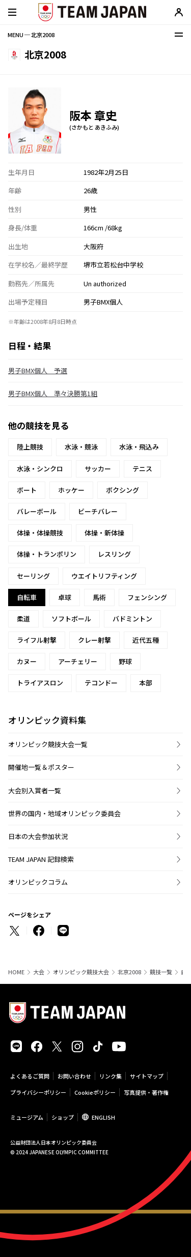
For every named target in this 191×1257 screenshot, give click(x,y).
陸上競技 (30, 447)
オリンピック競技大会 (81, 972)
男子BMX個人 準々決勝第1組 (52, 393)
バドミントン (132, 618)
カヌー (27, 661)
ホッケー (71, 490)
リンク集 (110, 1076)
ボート (27, 490)
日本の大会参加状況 (38, 836)
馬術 (99, 597)
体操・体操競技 (40, 532)
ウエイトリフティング (104, 576)
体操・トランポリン (46, 554)
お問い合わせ (74, 1076)
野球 (125, 661)
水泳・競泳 (81, 447)
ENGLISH (103, 1117)
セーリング (33, 576)
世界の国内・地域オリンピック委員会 (64, 813)
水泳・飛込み (139, 447)
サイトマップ (146, 1076)
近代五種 (145, 640)
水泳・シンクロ (40, 468)
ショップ (62, 1117)
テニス (142, 468)
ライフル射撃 (37, 640)
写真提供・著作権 (146, 1092)
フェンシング (147, 597)
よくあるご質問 (29, 1076)
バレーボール (37, 511)
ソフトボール (71, 618)
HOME (16, 972)
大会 (38, 972)
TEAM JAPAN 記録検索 (41, 859)
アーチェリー (77, 661)
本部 (145, 682)
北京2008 (129, 972)
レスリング (114, 554)
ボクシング (122, 490)
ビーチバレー (98, 511)
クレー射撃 (94, 640)
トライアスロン (40, 682)
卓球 (64, 597)
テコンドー (101, 682)
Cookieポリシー (95, 1092)
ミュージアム (26, 1117)
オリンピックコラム (38, 882)
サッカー (98, 468)
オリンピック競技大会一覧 (48, 744)
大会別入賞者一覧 (34, 790)
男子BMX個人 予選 (37, 370)
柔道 (23, 618)
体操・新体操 (104, 532)
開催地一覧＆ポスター (41, 767)
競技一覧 (161, 972)
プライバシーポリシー (38, 1092)
